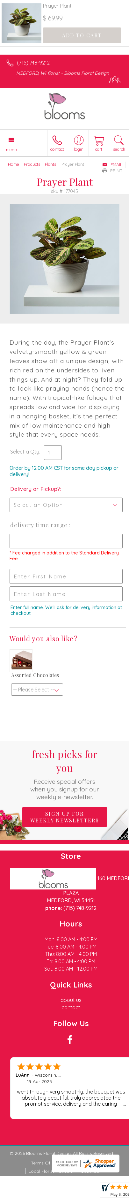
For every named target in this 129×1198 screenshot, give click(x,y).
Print (112, 170)
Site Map (90, 1171)
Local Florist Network (51, 1171)
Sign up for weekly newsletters (64, 817)
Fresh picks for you (64, 774)
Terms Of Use (45, 1163)
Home (13, 164)
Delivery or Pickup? (35, 489)
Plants (50, 164)
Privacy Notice (83, 1163)
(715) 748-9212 (33, 62)
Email (112, 164)
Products (32, 164)
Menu (11, 149)
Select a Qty (24, 451)
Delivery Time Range (39, 525)
